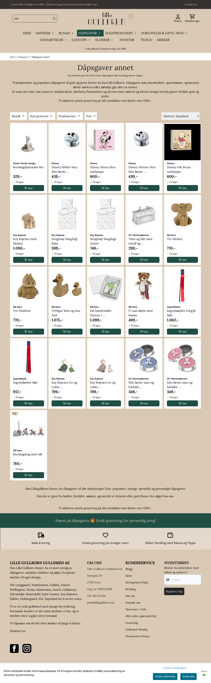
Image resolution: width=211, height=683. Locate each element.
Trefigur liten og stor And (66, 313)
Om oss (130, 596)
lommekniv (95, 91)
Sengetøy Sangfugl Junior (103, 241)
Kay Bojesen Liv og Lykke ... (64, 385)
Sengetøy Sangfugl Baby (64, 241)
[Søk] (34, 18)
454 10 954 (99, 596)
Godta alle (188, 676)
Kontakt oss (132, 602)
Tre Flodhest (22, 311)
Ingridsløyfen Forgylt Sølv (181, 313)
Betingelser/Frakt (136, 582)
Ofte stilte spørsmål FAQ (140, 616)
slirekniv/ (80, 91)
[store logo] (106, 18)
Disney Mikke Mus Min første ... (64, 169)
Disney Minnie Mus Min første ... (142, 169)
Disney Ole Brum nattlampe (178, 169)
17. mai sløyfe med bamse (140, 313)
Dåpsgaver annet (40, 57)
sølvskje (106, 87)
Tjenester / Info (135, 609)
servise (112, 91)
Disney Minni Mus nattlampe (102, 169)
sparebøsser (174, 82)
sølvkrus (87, 87)
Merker (163, 40)
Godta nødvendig (165, 676)
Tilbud (146, 40)
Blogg (128, 569)
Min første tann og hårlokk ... (141, 385)
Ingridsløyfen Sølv (25, 382)
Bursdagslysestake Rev (28, 167)
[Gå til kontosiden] (178, 18)
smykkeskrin (63, 91)
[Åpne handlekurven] (192, 18)
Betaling (130, 589)
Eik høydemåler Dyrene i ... (101, 313)
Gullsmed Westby (136, 629)
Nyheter (127, 40)
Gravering (131, 622)
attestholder (156, 82)
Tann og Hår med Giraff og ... (140, 241)
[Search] (54, 18)
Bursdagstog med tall (27, 454)
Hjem (13, 57)
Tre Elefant (174, 239)
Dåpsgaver (24, 57)
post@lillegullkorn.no (100, 602)
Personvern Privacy (137, 636)
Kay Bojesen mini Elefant (25, 241)
